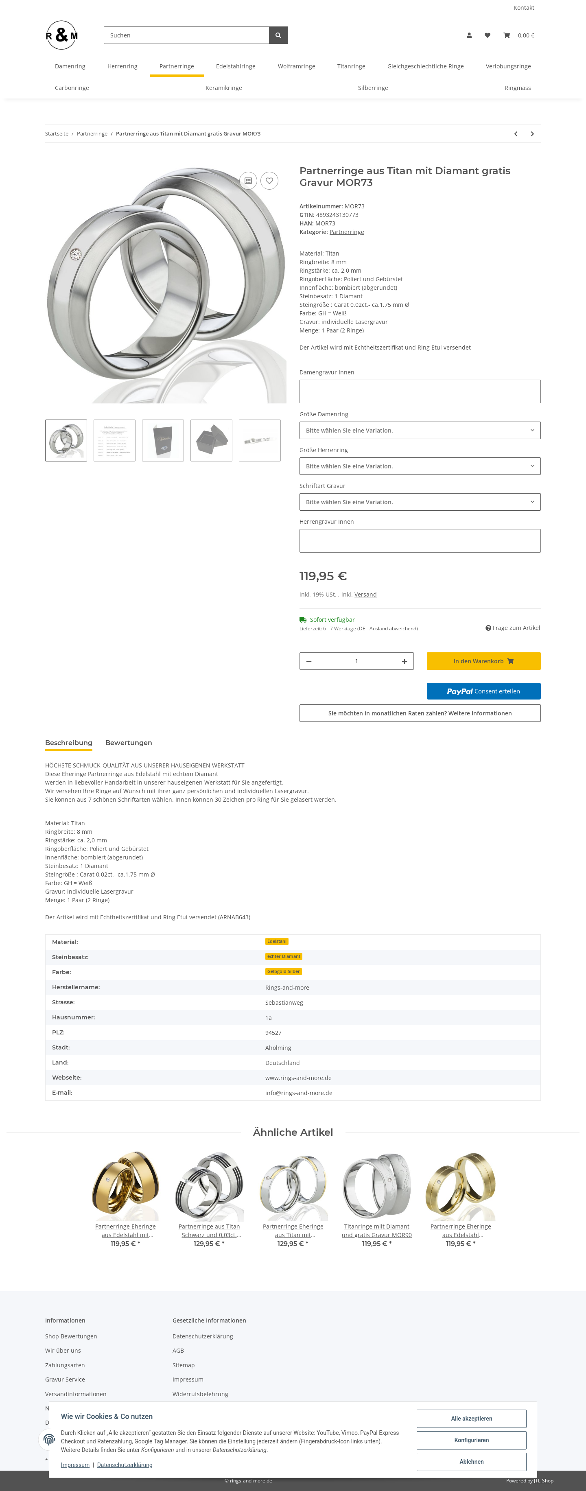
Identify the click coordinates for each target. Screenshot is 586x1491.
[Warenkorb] (519, 35)
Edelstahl (276, 941)
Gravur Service (65, 1379)
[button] (469, 35)
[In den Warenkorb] (51, 160)
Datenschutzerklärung (203, 1336)
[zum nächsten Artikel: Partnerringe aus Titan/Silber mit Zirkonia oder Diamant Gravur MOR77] (532, 133)
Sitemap (184, 1365)
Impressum (188, 1379)
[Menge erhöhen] (404, 661)
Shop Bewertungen (71, 1336)
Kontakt (524, 7)
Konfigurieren (470, 1441)
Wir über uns (63, 1350)
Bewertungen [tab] (128, 743)
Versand (365, 594)
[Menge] (356, 661)
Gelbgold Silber (283, 971)
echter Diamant (283, 956)
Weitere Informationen (480, 713)
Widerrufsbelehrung (200, 1394)
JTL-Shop (543, 1480)
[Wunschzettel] (487, 35)
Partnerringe (347, 232)
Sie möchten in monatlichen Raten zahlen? (420, 713)
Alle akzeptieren (470, 1420)
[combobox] (420, 430)
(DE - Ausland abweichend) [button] (387, 628)
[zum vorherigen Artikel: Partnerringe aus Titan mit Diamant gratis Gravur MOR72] (515, 133)
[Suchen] (186, 35)
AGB (178, 1350)
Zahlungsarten (65, 1365)
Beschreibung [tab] (68, 743)
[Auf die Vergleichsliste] (248, 181)
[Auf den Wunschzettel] (269, 181)
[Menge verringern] (309, 661)
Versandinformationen (76, 1394)
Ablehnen (470, 1462)
